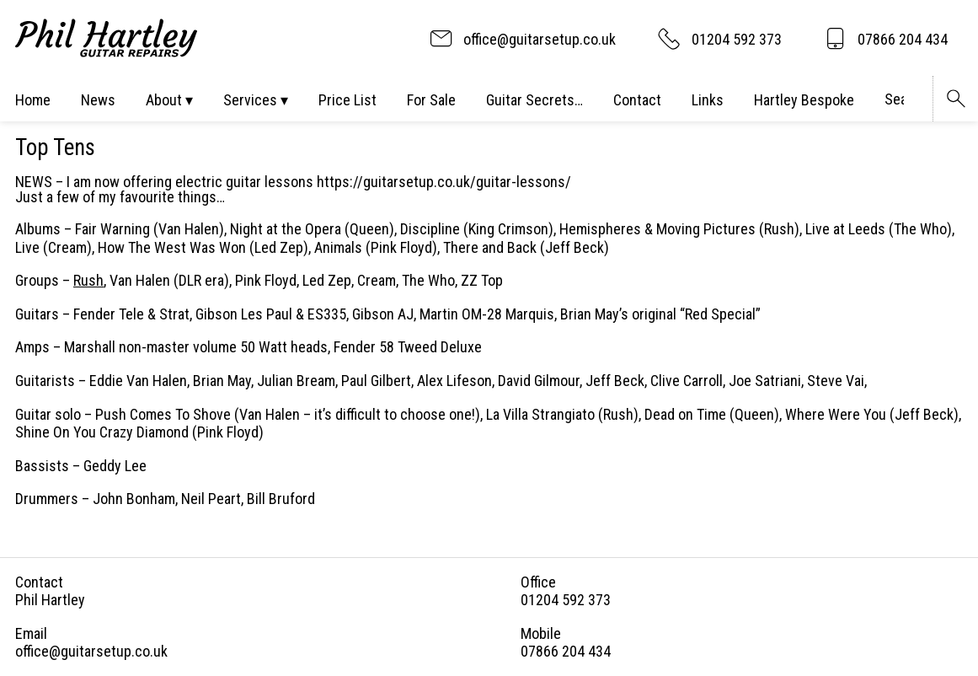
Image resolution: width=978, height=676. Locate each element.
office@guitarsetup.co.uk (91, 651)
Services (250, 100)
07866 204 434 (566, 651)
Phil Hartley (50, 600)
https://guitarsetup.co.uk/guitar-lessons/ (444, 181)
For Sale (431, 100)
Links (708, 100)
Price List (347, 100)
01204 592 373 (566, 600)
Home (33, 100)
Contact (637, 100)
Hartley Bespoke (804, 100)
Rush (88, 280)
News (98, 100)
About (164, 100)
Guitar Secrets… (534, 100)
